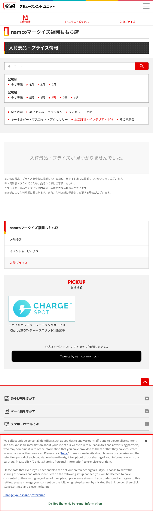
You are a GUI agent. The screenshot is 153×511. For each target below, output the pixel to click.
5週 (31, 97)
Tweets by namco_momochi (80, 356)
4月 (31, 84)
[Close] (146, 441)
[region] (76, 472)
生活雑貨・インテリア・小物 (93, 119)
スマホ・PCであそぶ (25, 424)
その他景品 (127, 119)
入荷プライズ (19, 263)
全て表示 (17, 84)
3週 (54, 97)
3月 (42, 84)
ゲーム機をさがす (23, 411)
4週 (42, 97)
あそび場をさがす (23, 398)
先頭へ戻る (145, 381)
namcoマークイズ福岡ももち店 (34, 227)
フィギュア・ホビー (82, 112)
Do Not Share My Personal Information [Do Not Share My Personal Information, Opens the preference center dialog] (75, 503)
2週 (65, 97)
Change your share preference (24, 495)
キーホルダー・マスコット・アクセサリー (39, 119)
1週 (76, 97)
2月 (54, 84)
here (64, 453)
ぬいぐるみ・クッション (45, 112)
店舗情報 (16, 239)
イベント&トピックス (24, 251)
